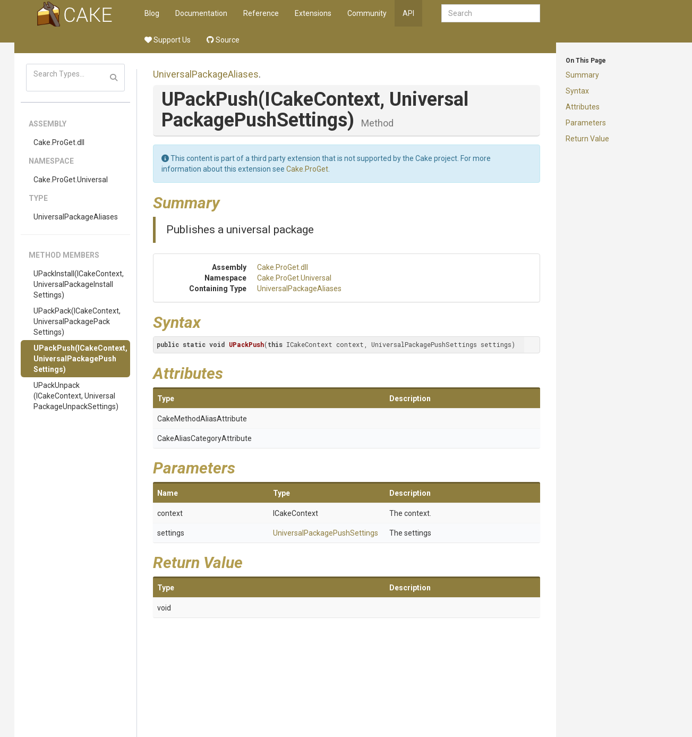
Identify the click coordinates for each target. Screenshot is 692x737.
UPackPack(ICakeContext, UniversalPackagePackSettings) (77, 321)
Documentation (201, 13)
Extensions (313, 13)
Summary (582, 75)
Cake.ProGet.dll (58, 142)
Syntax (577, 91)
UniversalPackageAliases (75, 217)
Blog (151, 13)
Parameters (586, 122)
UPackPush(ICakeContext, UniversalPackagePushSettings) (80, 359)
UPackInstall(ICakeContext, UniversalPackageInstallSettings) (78, 284)
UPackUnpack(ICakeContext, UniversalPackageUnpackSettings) (75, 396)
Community (367, 13)
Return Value (587, 138)
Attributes (583, 107)
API (408, 13)
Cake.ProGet (307, 169)
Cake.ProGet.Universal (70, 179)
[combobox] (490, 13)
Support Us (167, 40)
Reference (261, 13)
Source (223, 40)
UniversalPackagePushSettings (325, 533)
